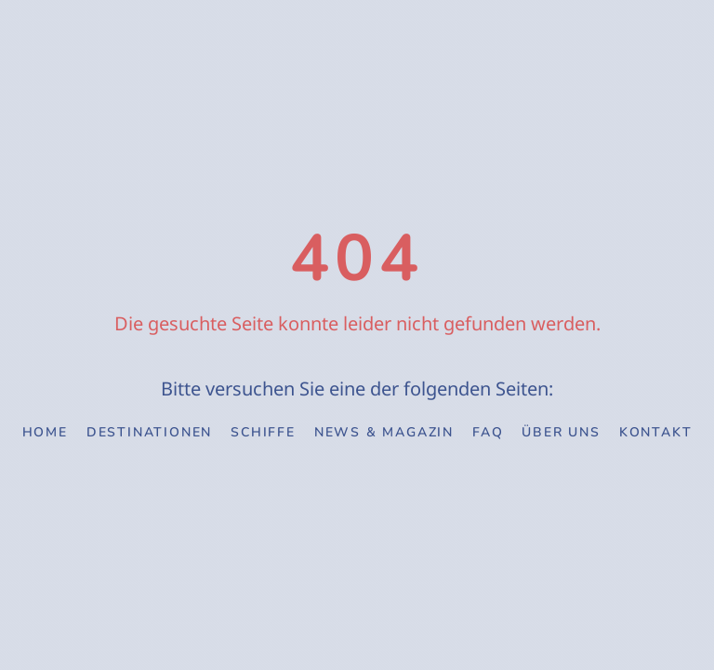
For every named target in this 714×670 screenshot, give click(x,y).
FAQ (487, 432)
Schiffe (263, 432)
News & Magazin (384, 432)
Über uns (561, 432)
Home (45, 432)
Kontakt (656, 432)
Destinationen (149, 432)
